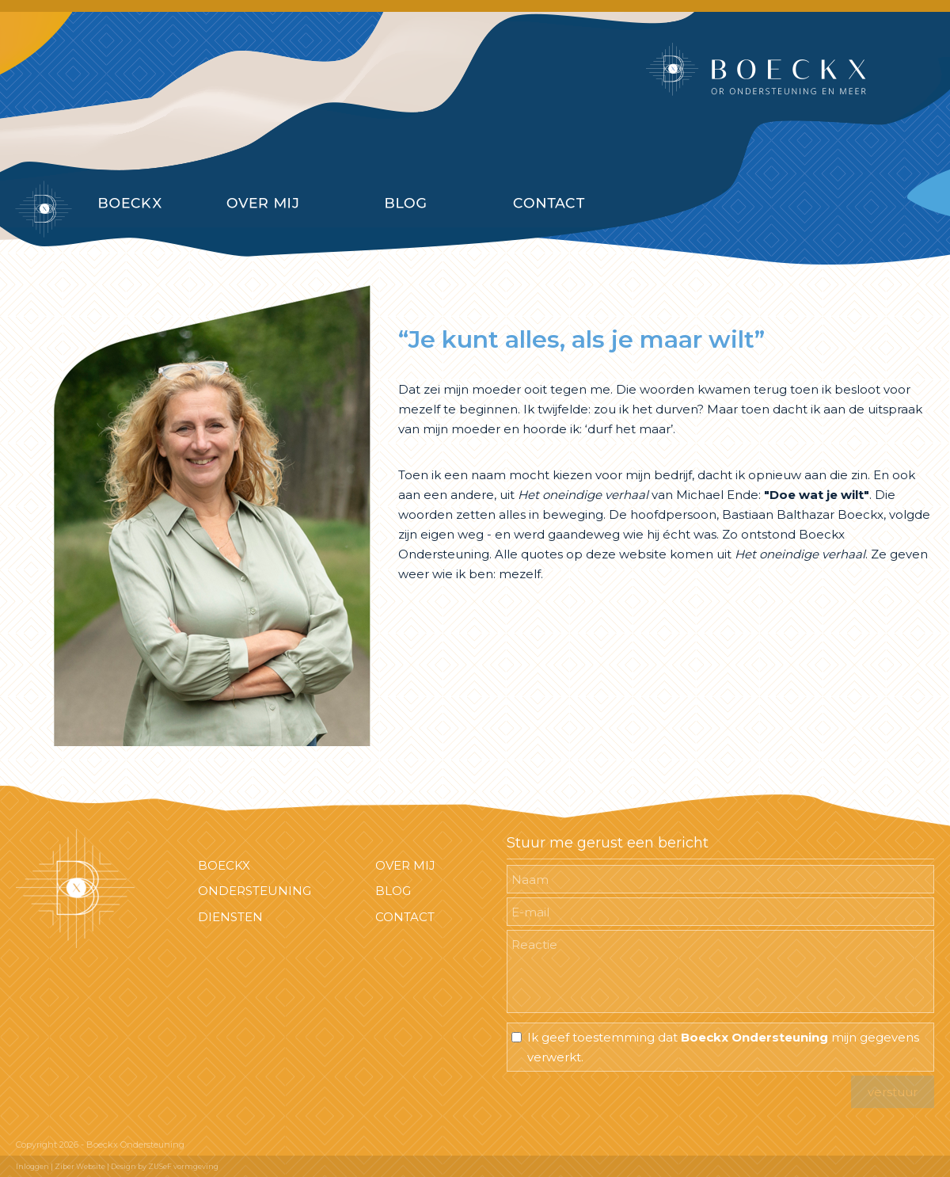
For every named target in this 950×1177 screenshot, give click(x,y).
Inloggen (32, 1166)
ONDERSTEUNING (254, 890)
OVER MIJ (405, 865)
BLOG (393, 890)
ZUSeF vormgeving (183, 1166)
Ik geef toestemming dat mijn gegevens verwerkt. (723, 1047)
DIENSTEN (230, 916)
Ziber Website (80, 1166)
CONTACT (405, 916)
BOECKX (224, 865)
